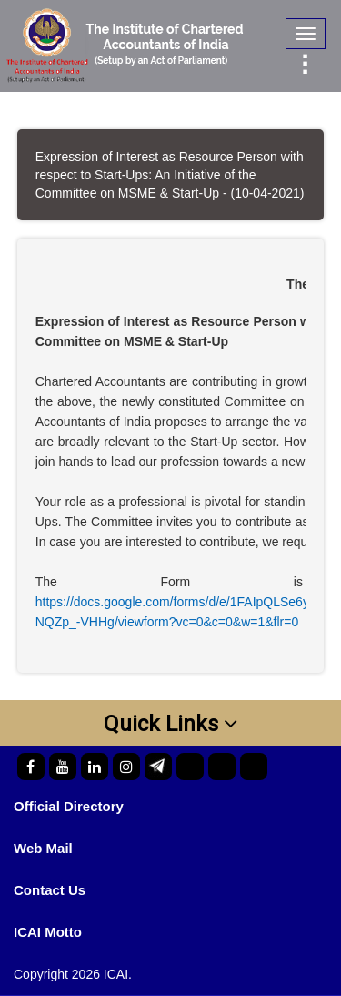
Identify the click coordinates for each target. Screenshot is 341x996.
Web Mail (43, 848)
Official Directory (69, 806)
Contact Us (49, 890)
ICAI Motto (48, 932)
